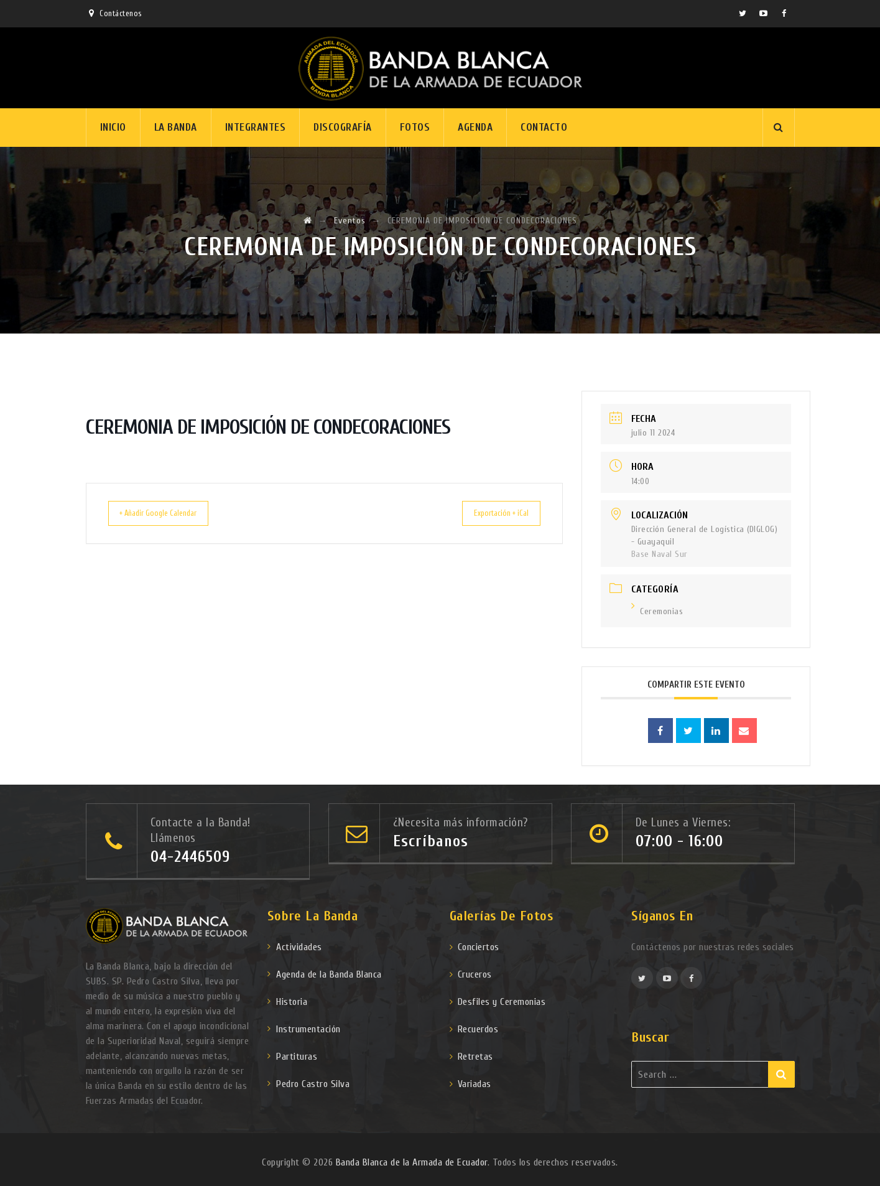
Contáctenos (121, 13)
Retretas (475, 1056)
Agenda (475, 127)
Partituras (296, 1056)
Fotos (415, 127)
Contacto (544, 127)
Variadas (474, 1084)
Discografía (342, 127)
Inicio (113, 127)
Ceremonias (657, 611)
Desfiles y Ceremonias (502, 1001)
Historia (291, 1001)
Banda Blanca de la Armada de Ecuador (412, 1162)
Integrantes (255, 127)
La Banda (175, 127)
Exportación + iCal (491, 513)
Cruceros (475, 974)
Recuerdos (478, 1029)
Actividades (299, 947)
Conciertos (478, 947)
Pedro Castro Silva (313, 1084)
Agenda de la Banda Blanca (329, 974)
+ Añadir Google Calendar (169, 513)
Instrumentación (308, 1029)
